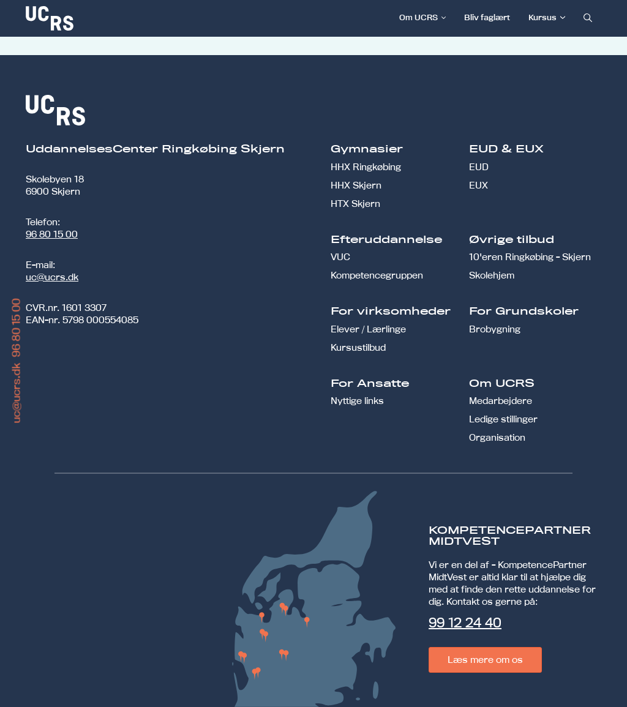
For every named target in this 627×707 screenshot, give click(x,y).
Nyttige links (357, 400)
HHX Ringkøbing (366, 167)
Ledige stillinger (503, 419)
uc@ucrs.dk (52, 277)
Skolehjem (491, 275)
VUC (340, 257)
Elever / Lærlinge (368, 329)
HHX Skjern (356, 185)
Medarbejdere (500, 400)
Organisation (497, 437)
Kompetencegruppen (377, 275)
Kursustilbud (358, 347)
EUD (479, 167)
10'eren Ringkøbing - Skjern (530, 257)
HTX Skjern (355, 203)
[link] (90, 18)
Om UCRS (418, 17)
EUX (478, 185)
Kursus (542, 17)
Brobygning (494, 329)
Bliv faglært (487, 17)
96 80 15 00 (52, 234)
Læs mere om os (485, 659)
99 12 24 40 (465, 622)
